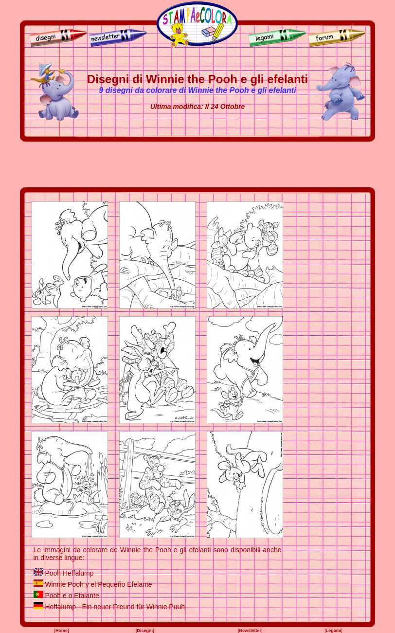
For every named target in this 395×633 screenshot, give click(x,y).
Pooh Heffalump (69, 573)
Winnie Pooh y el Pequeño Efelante (98, 584)
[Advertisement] (197, 164)
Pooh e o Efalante (72, 595)
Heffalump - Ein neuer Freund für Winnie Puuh (115, 607)
